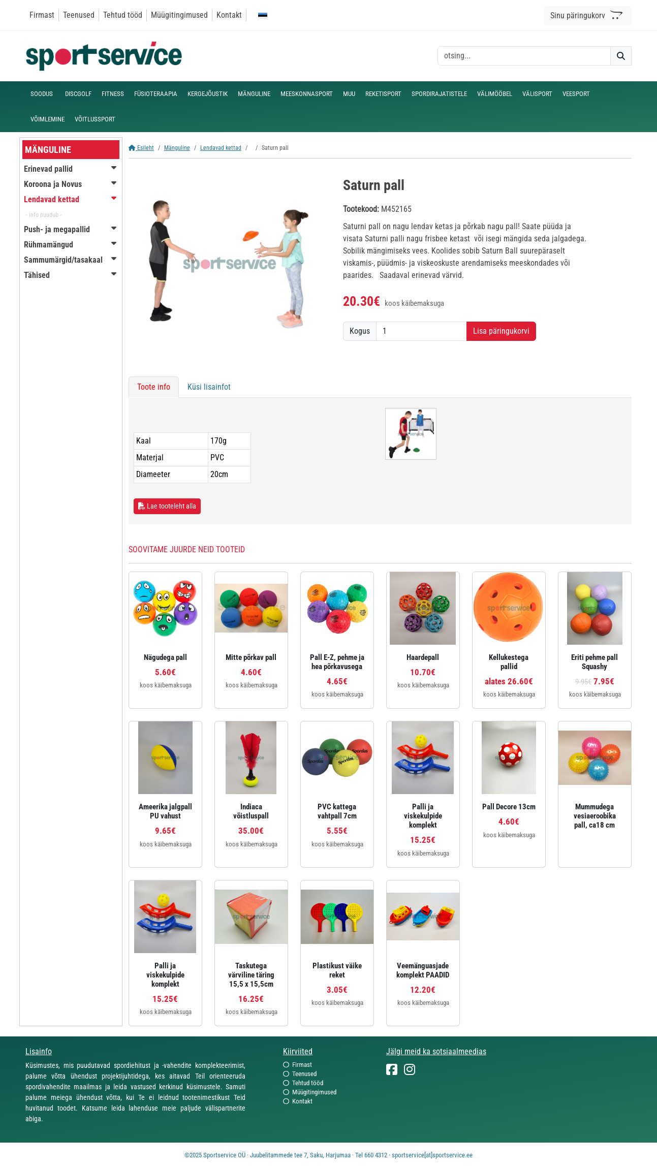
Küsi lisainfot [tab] (209, 387)
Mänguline (177, 147)
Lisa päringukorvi (501, 331)
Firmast (41, 15)
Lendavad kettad (220, 147)
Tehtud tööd (122, 15)
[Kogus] (421, 331)
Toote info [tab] (153, 387)
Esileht (141, 147)
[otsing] (524, 56)
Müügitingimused (179, 15)
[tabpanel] (380, 461)
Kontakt (229, 15)
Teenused (79, 15)
